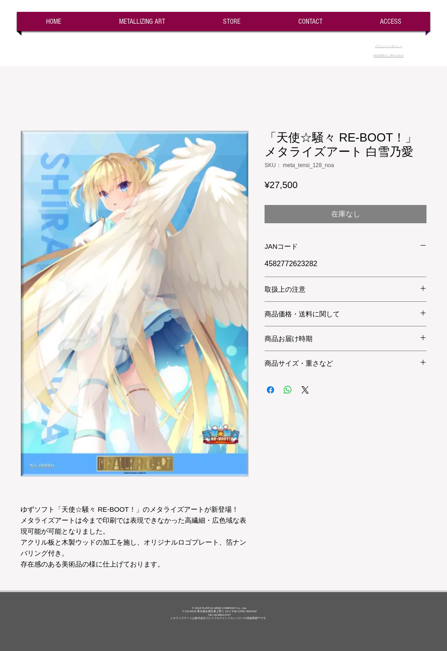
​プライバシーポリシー (388, 46)
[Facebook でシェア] (270, 389)
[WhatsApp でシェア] (287, 389)
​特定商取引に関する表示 (389, 55)
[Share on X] (305, 389)
